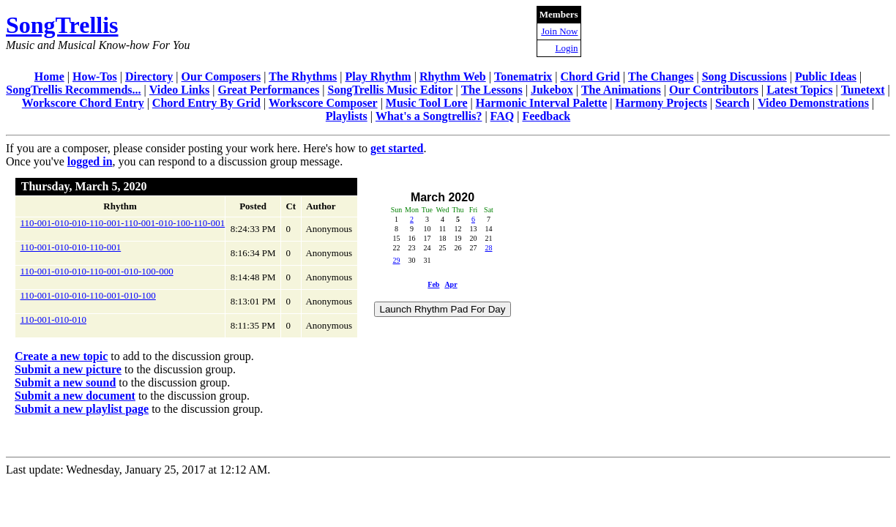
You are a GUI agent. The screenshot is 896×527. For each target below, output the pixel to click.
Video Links (179, 89)
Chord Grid (590, 76)
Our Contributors (713, 89)
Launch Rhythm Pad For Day (443, 309)
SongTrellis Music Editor (390, 89)
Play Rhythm (378, 76)
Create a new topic (61, 356)
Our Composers (221, 76)
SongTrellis (62, 25)
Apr (450, 284)
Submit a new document (75, 395)
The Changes (660, 76)
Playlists (346, 116)
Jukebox (552, 89)
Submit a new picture (68, 369)
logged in (90, 161)
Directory (149, 76)
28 (488, 248)
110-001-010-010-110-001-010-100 (88, 295)
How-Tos (94, 76)
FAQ (502, 116)
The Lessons (492, 89)
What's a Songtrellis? (429, 116)
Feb (433, 284)
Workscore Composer (323, 103)
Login (566, 47)
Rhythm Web (452, 76)
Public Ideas (825, 76)
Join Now (559, 31)
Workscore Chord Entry (83, 103)
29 (396, 260)
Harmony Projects (660, 103)
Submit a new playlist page (82, 409)
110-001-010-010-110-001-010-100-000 (96, 271)
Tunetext (863, 89)
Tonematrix (523, 76)
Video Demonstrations (813, 103)
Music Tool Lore (427, 103)
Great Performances (269, 89)
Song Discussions (744, 76)
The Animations (621, 89)
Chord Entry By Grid (206, 103)
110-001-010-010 (53, 319)
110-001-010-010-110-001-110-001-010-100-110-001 (122, 222)
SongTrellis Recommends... (73, 89)
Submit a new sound (65, 382)
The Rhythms (303, 76)
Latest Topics (799, 89)
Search (732, 103)
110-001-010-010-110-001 (71, 247)
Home (49, 76)
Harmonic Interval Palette (542, 103)
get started (396, 148)
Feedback (546, 116)
